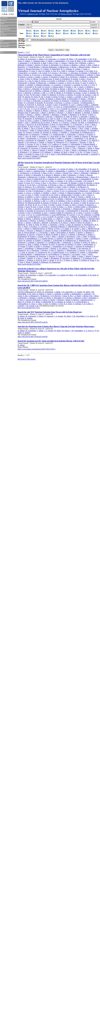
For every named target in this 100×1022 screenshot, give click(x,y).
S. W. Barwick (35, 63)
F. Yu (42, 154)
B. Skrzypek (93, 136)
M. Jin (41, 97)
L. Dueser (44, 77)
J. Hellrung (45, 91)
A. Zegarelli (93, 154)
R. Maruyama (34, 113)
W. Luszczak (72, 109)
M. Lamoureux (29, 107)
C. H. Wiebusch (33, 152)
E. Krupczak (39, 105)
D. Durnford (53, 77)
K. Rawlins (45, 126)
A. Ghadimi (29, 85)
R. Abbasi (21, 59)
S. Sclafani (89, 134)
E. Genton (90, 83)
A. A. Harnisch (78, 89)
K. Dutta (61, 77)
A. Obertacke (81, 118)
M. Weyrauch (92, 150)
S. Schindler (63, 132)
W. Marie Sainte (46, 219)
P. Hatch (88, 89)
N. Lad (71, 105)
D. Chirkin (46, 71)
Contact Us (3, 34)
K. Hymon (61, 95)
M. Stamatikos (40, 140)
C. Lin (20, 109)
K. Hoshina (92, 93)
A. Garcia (68, 83)
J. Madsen (73, 217)
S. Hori (84, 93)
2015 (43, 33)
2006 (51, 31)
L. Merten (36, 115)
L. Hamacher (35, 89)
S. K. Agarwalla (50, 59)
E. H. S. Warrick (23, 150)
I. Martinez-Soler (93, 219)
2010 (80, 31)
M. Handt (53, 89)
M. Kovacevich (39, 211)
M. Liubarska (42, 109)
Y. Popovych (29, 124)
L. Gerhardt (36, 193)
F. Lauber (48, 107)
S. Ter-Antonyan (30, 142)
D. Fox (90, 81)
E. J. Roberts (55, 128)
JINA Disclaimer (5, 46)
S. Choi (53, 71)
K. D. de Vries (35, 75)
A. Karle (40, 207)
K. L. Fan (28, 81)
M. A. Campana (66, 69)
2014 (36, 33)
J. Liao (96, 107)
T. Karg (84, 97)
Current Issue (4, 17)
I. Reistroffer (70, 126)
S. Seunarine (41, 136)
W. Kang (61, 97)
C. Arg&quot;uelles (38, 61)
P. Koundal (39, 103)
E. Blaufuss (74, 65)
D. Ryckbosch (23, 130)
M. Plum (81, 122)
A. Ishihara (69, 95)
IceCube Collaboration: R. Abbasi (30, 292)
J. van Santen (81, 146)
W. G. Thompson (71, 142)
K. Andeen (26, 61)
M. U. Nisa (49, 118)
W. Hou (26, 95)
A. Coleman (70, 71)
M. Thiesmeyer (59, 142)
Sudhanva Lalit (32, 14)
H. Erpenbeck (65, 79)
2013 (29, 33)
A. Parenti (76, 120)
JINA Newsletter (5, 43)
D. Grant (84, 85)
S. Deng (80, 183)
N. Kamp (47, 97)
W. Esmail (74, 79)
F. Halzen (26, 89)
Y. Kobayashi (36, 101)
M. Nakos (74, 117)
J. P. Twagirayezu (41, 252)
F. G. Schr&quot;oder (56, 134)
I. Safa (78, 236)
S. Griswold (27, 87)
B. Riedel (39, 128)
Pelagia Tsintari (66, 14)
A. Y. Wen (65, 150)
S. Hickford (27, 93)
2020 (80, 33)
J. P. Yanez (86, 152)
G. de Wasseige (46, 75)
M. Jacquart (86, 95)
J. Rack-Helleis (60, 232)
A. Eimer (21, 79)
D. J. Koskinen (29, 103)
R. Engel (56, 79)
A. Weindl (49, 150)
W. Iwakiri (78, 95)
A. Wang (96, 148)
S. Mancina (53, 111)
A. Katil (25, 99)
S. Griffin (35, 195)
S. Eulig (82, 79)
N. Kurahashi (63, 105)
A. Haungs (95, 89)
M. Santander (92, 130)
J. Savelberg (93, 238)
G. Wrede (71, 152)
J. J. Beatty (63, 63)
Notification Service (6, 29)
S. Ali (90, 59)
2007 (58, 31)
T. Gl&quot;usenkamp (42, 85)
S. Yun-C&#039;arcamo (63, 154)
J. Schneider (39, 242)
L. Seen (26, 136)
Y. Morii (91, 115)
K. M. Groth (37, 87)
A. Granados (75, 85)
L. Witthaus (56, 152)
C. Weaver (33, 150)
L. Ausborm (70, 171)
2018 (66, 33)
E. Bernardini (53, 65)
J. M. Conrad (42, 73)
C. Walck (89, 148)
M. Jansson (26, 97)
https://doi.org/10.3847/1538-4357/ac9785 (33, 337)
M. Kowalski (48, 103)
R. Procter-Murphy (63, 124)
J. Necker (91, 117)
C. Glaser (53, 193)
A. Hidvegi (36, 93)
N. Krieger (75, 103)
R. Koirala (55, 101)
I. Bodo (94, 65)
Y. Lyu (80, 109)
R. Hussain (45, 203)
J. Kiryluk (90, 99)
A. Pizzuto (47, 230)
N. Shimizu (84, 136)
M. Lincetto (71, 215)
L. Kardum (77, 97)
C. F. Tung (21, 252)
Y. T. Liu (34, 109)
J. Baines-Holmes (93, 61)
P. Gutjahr (67, 87)
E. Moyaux (49, 117)
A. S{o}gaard (42, 138)
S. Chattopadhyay (85, 179)
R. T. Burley (45, 69)
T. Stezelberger (58, 140)
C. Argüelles (56, 294)
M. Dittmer (21, 77)
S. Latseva (87, 213)
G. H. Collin (88, 71)
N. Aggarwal (48, 316)
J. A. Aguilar (61, 59)
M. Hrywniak (35, 95)
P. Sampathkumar (56, 130)
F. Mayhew (51, 113)
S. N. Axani (70, 61)
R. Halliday (29, 197)
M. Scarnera (27, 132)
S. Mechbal (86, 113)
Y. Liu (78, 215)
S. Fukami (31, 83)
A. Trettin (43, 144)
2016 (51, 33)
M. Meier (21, 115)
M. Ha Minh (44, 89)
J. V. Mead (68, 113)
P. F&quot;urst (41, 83)
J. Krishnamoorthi (86, 103)
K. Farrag (42, 81)
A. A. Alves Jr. (90, 316)
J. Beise (89, 63)
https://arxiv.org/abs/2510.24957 (29, 158)
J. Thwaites (82, 142)
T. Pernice (54, 122)
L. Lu (57, 109)
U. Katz (53, 207)
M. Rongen (65, 128)
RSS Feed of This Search (26, 359)
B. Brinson (70, 177)
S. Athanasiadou (59, 61)
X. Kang (72, 205)
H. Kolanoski (64, 101)
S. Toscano (29, 144)
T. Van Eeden (43, 146)
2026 (51, 36)
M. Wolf (64, 152)
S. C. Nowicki (43, 227)
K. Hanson (61, 89)
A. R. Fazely (50, 81)
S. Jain (94, 95)
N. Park (83, 120)
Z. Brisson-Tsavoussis (32, 69)
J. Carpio (84, 69)
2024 (36, 36)
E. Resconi (80, 126)
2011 (88, 31)
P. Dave (43, 183)
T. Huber (43, 95)
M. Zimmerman (54, 262)
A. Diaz (60, 185)
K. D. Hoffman (67, 93)
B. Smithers (69, 244)
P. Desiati (25, 75)
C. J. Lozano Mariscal (32, 217)
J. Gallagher (51, 83)
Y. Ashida (49, 61)
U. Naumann (82, 117)
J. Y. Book (80, 175)
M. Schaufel (44, 132)
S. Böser (44, 300)
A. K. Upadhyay (53, 144)
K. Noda (57, 118)
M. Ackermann (30, 59)
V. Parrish (90, 120)
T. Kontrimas (74, 101)
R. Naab (67, 117)
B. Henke (53, 91)
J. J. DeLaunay (73, 73)
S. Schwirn (80, 134)
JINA (2, 40)
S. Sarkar (77, 238)
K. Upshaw (64, 144)
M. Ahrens (66, 331)
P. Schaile (36, 132)
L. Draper (36, 77)
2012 (95, 31)
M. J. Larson (39, 107)
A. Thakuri (49, 142)
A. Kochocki (45, 101)
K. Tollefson (59, 250)
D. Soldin (51, 138)
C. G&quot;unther (56, 87)
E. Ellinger (35, 79)
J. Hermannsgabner (79, 199)
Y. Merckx (28, 115)
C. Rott (80, 128)
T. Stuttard (82, 140)
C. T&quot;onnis (70, 250)
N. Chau (32, 71)
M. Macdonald (89, 109)
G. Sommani (67, 138)
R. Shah (62, 136)
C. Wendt (73, 150)
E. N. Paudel (74, 229)
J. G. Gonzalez (56, 85)
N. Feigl (69, 81)
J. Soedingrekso (30, 138)
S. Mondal (63, 115)
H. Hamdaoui (53, 197)
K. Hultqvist (51, 95)
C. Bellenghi (83, 173)
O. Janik (83, 203)
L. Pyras (86, 124)
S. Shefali (75, 136)
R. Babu (78, 61)
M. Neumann (27, 118)
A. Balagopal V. (23, 63)
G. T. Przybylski (76, 124)
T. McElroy (41, 221)
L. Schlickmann (73, 132)
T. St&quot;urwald (71, 140)
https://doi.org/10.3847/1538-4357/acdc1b (32, 322)
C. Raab (92, 124)
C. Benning (93, 173)
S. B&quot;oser (63, 67)
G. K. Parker (64, 229)
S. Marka (79, 111)
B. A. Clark (61, 71)
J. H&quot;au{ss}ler (25, 91)
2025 (43, 36)
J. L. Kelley (41, 99)
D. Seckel (84, 242)
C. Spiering (78, 246)
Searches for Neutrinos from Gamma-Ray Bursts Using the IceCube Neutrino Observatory (56, 326)
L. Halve (37, 197)
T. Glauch (60, 193)
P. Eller (27, 79)
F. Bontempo (71, 175)
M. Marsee (82, 219)
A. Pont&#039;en (91, 122)
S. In (59, 203)
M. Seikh (33, 136)
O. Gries (28, 195)
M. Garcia (76, 83)
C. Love (51, 109)
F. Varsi (94, 146)
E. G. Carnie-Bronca (70, 179)
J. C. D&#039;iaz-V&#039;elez (73, 75)
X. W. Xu (78, 152)
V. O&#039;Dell (93, 118)
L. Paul (25, 122)
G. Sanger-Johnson (79, 130)
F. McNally (59, 113)
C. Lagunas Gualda (81, 105)
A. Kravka (67, 103)
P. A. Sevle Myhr (53, 136)
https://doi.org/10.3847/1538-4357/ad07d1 (33, 281)
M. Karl (91, 97)
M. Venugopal (23, 148)
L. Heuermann (82, 91)
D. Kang (54, 97)
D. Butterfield (55, 69)
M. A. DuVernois (71, 77)
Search (2, 23)
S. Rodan (89, 234)
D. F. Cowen (52, 73)
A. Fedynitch (60, 81)
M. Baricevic (24, 173)
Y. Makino (36, 111)
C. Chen (20, 181)
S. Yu (46, 154)
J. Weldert (57, 150)
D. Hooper (77, 93)
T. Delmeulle (92, 73)
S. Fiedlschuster (37, 191)
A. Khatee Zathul (60, 99)
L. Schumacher (70, 134)
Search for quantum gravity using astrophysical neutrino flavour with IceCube (51, 341)
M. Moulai (31, 117)
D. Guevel (46, 87)
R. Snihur (21, 138)
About (2, 32)
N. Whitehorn (22, 152)
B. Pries (53, 124)
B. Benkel (28, 65)
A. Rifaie (47, 128)
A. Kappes (69, 97)
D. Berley (44, 65)
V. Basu (50, 63)
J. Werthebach (82, 150)
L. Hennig (61, 91)
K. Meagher (77, 113)
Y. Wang (80, 256)
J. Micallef (36, 223)
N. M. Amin (92, 169)
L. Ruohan (93, 128)
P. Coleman (79, 71)
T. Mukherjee (58, 117)
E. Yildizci (74, 260)
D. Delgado (83, 73)
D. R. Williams (45, 152)
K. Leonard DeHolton (68, 107)
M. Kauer (32, 99)
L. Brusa (92, 177)
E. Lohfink (95, 215)
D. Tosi (36, 144)
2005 (43, 31)
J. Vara (88, 146)
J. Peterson (73, 122)
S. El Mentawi (81, 187)
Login (2, 52)
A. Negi (68, 225)
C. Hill (43, 93)
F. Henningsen (71, 91)
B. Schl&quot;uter (86, 132)
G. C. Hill (49, 93)
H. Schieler (54, 132)
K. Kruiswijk (29, 105)
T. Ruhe (86, 128)
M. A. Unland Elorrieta (56, 252)
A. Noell (64, 118)
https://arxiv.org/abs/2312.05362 (29, 264)
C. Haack (80, 87)
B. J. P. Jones (42, 205)
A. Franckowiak (71, 191)
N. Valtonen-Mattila (88, 144)
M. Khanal (49, 99)
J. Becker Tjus (73, 63)
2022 (95, 33)
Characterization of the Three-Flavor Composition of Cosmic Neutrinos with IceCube (54, 55)
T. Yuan (52, 154)
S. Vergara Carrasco (46, 148)
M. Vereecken (33, 148)
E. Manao (44, 111)
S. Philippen (38, 230)
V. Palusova (60, 120)
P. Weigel (41, 150)
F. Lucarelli (63, 109)
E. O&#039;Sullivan (47, 120)
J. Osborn (35, 120)
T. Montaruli (72, 115)
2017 (58, 33)
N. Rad (30, 126)
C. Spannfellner (77, 138)
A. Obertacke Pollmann (56, 227)
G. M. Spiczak (89, 138)
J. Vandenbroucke (31, 146)
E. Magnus (28, 111)
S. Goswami (66, 85)
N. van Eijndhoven (55, 146)
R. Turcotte (30, 252)
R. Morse (78, 223)
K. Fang (35, 81)
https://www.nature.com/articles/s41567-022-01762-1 (37, 349)
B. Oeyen (81, 227)
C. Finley (76, 81)
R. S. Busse (27, 179)
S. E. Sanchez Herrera (46, 238)
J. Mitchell (45, 115)
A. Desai (96, 183)
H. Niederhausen (39, 118)
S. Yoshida (28, 154)
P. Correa (27, 183)
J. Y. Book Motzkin (33, 67)
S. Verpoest (58, 148)
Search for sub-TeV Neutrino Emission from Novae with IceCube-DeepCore (50, 312)
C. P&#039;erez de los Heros (39, 122)
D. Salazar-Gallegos (42, 130)
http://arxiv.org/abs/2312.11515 (29, 308)
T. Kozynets (58, 103)
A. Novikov (72, 118)
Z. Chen (39, 71)
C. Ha (74, 87)
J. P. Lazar (56, 107)
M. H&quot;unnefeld (32, 203)
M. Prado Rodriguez (42, 124)
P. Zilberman (42, 156)
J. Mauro (43, 113)
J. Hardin (69, 89)
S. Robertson (80, 234)
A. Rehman (62, 126)
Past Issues (3, 20)
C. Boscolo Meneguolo (49, 67)
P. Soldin (58, 138)
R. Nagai (36, 225)
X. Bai (83, 61)
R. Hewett (91, 91)
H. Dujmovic (27, 187)
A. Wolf (37, 260)
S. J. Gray (91, 85)
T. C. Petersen (64, 122)
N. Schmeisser (34, 134)
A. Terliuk (40, 142)
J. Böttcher (60, 300)
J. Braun (94, 67)
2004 (36, 31)
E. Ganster (60, 83)
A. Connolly (32, 73)
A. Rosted (73, 128)
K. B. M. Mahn (91, 217)
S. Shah (68, 136)
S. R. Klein (26, 101)
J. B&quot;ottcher (83, 67)
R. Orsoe (28, 120)
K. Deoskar (88, 183)
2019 (73, 33)
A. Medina (94, 113)
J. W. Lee (29, 215)
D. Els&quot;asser (45, 79)
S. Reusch (88, 126)
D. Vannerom (65, 254)
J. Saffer (31, 130)
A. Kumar (48, 105)
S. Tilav (89, 142)
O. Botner (73, 67)
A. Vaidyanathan (74, 144)
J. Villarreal (80, 148)
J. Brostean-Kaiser (81, 177)
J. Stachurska (29, 140)
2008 (66, 31)
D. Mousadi (40, 117)
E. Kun (55, 105)
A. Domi (29, 77)
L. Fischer (83, 81)
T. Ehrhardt (82, 77)
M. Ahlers (69, 59)
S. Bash (43, 63)
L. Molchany (54, 115)
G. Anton (27, 171)
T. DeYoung (57, 75)
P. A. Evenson (58, 189)
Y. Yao (93, 152)
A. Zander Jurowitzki (80, 154)
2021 (88, 33)
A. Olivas (21, 120)
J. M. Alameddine (80, 59)
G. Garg (83, 83)
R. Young (36, 154)
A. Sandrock (67, 130)
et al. (37, 306)
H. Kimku (82, 99)
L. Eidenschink (92, 77)
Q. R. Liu (26, 109)
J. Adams (40, 59)
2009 (73, 31)
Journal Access (4, 26)
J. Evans (88, 79)
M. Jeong (34, 97)
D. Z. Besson (64, 65)
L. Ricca (32, 128)
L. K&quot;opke (86, 101)
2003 (29, 31)
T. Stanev (49, 140)
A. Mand (61, 111)
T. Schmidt (44, 134)
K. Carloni (76, 69)
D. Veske (66, 148)
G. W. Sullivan (92, 140)
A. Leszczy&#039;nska (85, 107)
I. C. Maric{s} (70, 111)
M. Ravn (37, 126)
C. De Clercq (62, 73)
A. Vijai (73, 148)
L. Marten (94, 111)
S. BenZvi (37, 65)
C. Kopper (87, 209)
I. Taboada (72, 248)
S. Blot (88, 65)
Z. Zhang (26, 156)
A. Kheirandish (72, 99)
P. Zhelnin (34, 156)
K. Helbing (37, 91)
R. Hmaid (57, 93)
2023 (29, 36)
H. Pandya (68, 120)
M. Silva (52, 244)
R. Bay (55, 63)
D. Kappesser (89, 205)
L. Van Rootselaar (69, 146)
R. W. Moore (82, 115)
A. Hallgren (88, 87)
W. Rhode (24, 128)
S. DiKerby (89, 75)
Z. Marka (86, 111)
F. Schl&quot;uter (83, 240)
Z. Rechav (53, 126)
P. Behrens (82, 63)
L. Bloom (82, 65)
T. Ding (97, 75)
